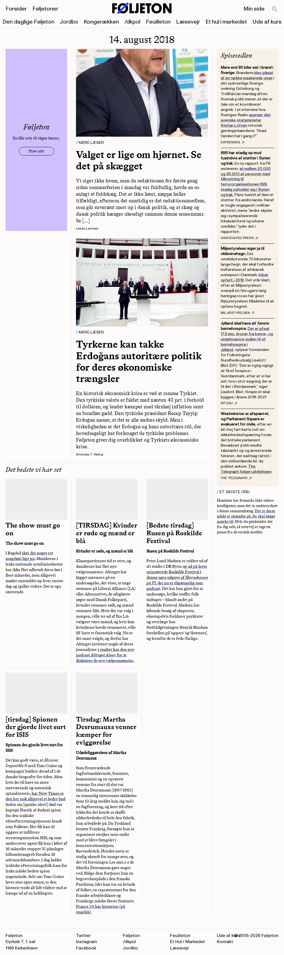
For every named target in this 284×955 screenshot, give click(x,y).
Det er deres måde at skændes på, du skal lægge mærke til (246, 516)
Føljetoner (45, 9)
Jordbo (69, 22)
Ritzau (229, 403)
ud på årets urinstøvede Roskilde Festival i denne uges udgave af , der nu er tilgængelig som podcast (177, 577)
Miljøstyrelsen (237, 313)
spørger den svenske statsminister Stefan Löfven (246, 120)
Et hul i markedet (226, 22)
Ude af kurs (267, 22)
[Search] (274, 9)
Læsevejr (188, 22)
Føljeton (131, 936)
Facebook (86, 948)
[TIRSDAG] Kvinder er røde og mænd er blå (106, 533)
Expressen (232, 142)
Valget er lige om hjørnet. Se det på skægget (138, 160)
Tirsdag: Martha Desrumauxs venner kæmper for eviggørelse (106, 731)
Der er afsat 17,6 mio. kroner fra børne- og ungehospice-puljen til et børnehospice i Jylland (247, 339)
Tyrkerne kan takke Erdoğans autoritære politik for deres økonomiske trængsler (139, 361)
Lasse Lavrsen (87, 228)
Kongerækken (101, 22)
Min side (254, 9)
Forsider (16, 9)
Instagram (86, 942)
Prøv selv (36, 151)
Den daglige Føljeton (28, 22)
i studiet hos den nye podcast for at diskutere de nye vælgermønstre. (105, 655)
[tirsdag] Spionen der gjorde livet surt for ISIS (36, 727)
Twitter (83, 936)
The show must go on (33, 529)
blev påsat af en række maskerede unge (247, 75)
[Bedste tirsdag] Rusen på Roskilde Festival (174, 533)
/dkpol (132, 22)
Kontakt (225, 942)
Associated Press (239, 238)
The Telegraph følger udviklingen (246, 469)
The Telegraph (236, 478)
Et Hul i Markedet (187, 942)
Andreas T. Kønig (89, 454)
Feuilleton (158, 22)
